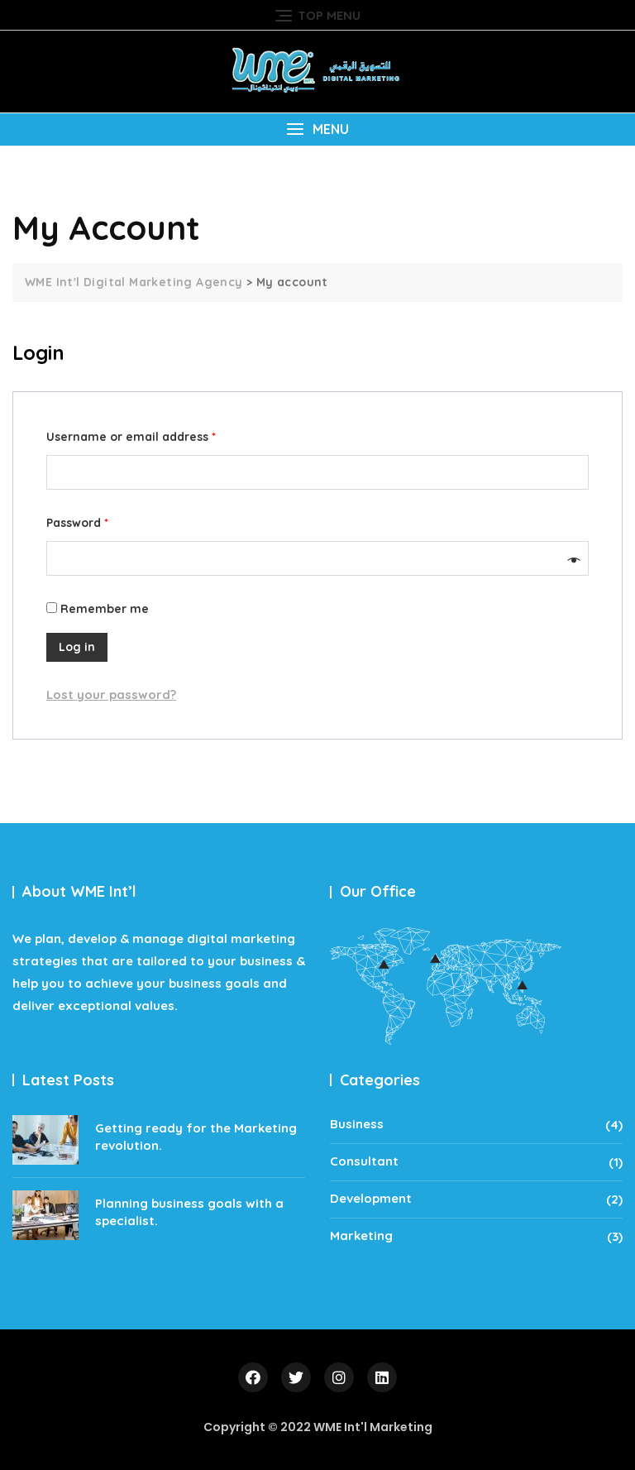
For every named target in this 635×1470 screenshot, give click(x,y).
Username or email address (131, 436)
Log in (77, 646)
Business (357, 1124)
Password (77, 522)
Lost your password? (111, 694)
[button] (317, 129)
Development (371, 1198)
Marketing (361, 1235)
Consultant (364, 1161)
